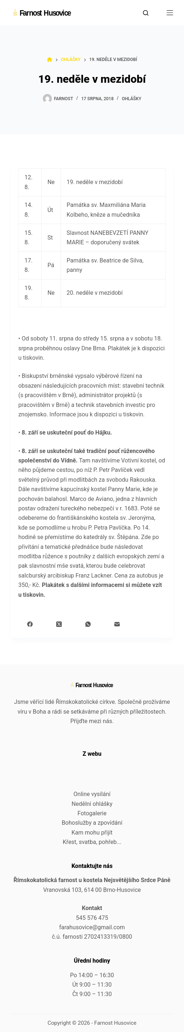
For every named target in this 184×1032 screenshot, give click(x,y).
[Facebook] (30, 624)
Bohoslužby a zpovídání (92, 822)
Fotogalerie (92, 813)
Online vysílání (92, 794)
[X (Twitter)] (59, 624)
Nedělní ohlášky (92, 803)
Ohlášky (132, 98)
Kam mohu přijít (92, 832)
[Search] (145, 13)
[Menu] (170, 12)
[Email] (117, 624)
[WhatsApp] (88, 624)
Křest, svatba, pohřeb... (92, 842)
